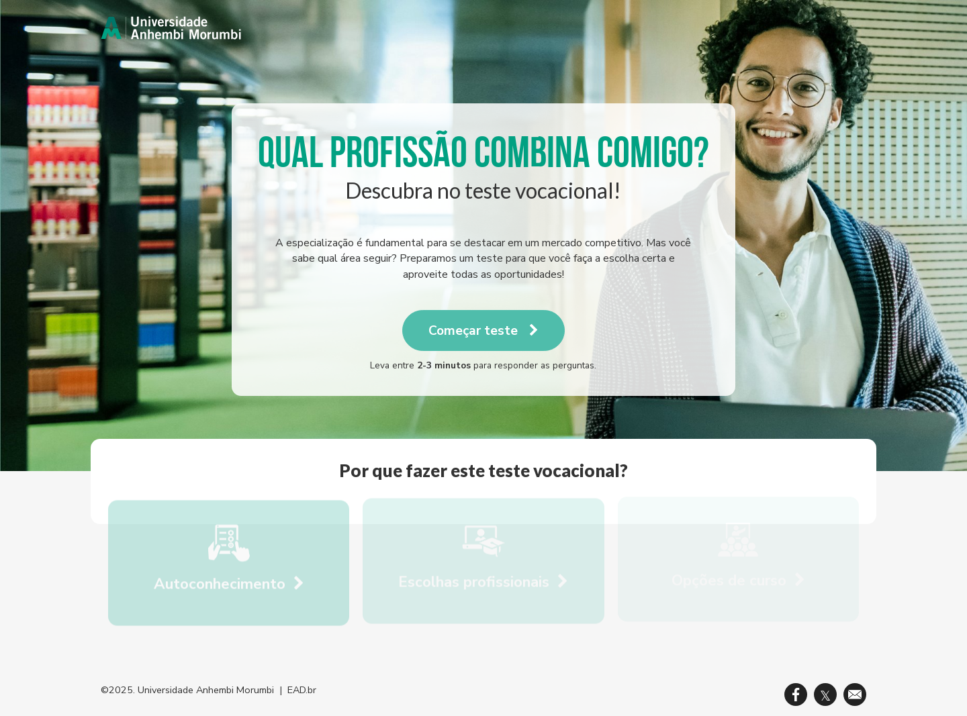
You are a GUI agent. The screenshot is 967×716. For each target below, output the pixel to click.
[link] (171, 28)
